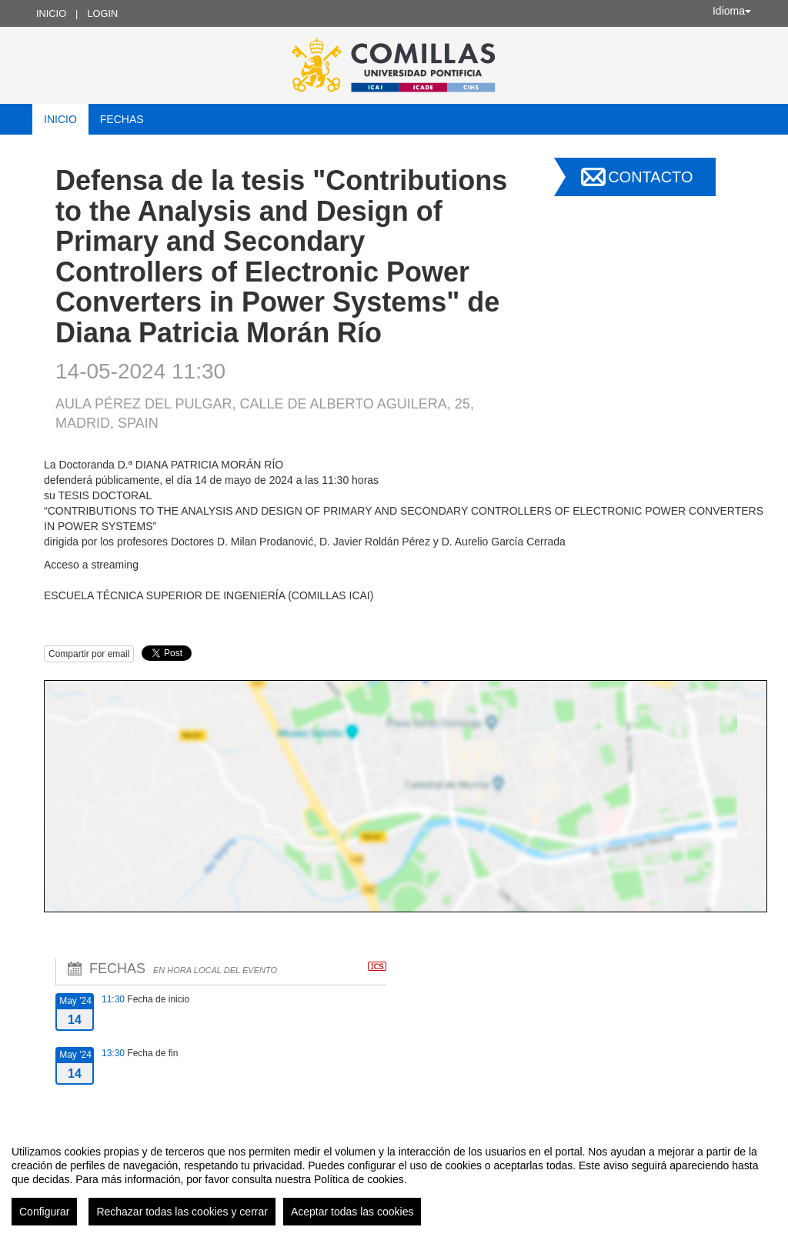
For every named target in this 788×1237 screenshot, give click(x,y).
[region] (394, 1179)
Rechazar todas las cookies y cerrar (182, 1211)
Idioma (732, 11)
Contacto (650, 176)
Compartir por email (88, 654)
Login (102, 13)
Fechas (122, 119)
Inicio (51, 13)
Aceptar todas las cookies (352, 1211)
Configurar (44, 1211)
